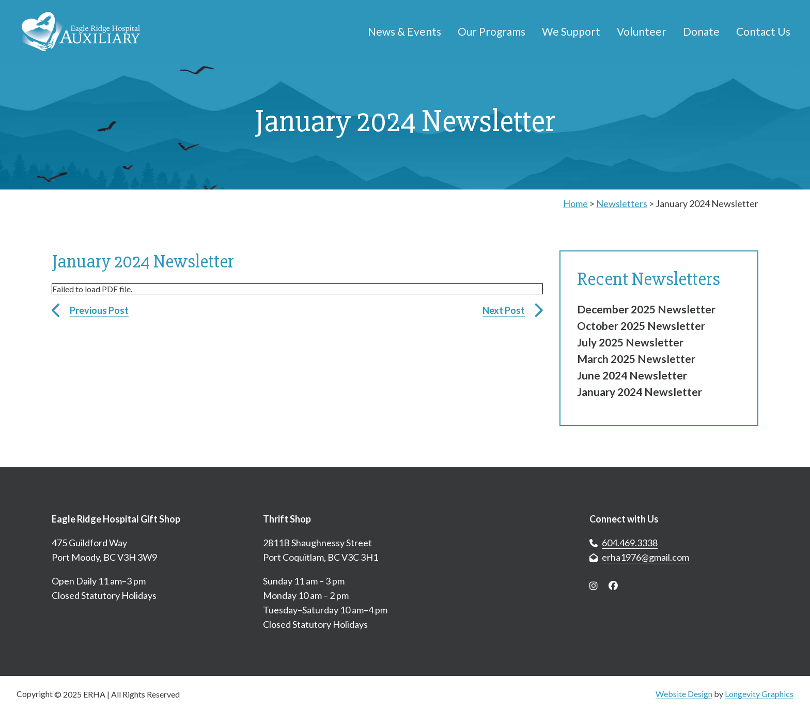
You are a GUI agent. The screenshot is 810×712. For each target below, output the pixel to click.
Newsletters (621, 203)
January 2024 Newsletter (639, 391)
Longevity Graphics (759, 694)
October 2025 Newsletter (641, 325)
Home (575, 203)
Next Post (503, 310)
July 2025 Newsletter (630, 342)
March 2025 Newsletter (636, 358)
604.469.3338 (630, 542)
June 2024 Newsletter (632, 375)
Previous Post (99, 310)
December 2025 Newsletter (646, 309)
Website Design (684, 694)
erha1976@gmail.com (645, 557)
